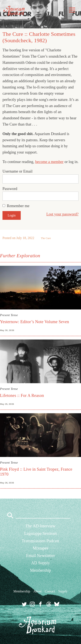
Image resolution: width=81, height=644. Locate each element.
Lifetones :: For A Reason (22, 395)
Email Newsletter (40, 555)
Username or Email (17, 171)
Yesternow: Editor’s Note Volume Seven (34, 321)
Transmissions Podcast (40, 541)
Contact (50, 591)
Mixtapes (40, 548)
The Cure (46, 238)
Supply (63, 591)
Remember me (18, 206)
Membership (40, 570)
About (37, 591)
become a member (49, 161)
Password (9, 188)
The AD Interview (40, 526)
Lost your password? (62, 214)
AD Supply (40, 563)
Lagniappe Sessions (40, 533)
